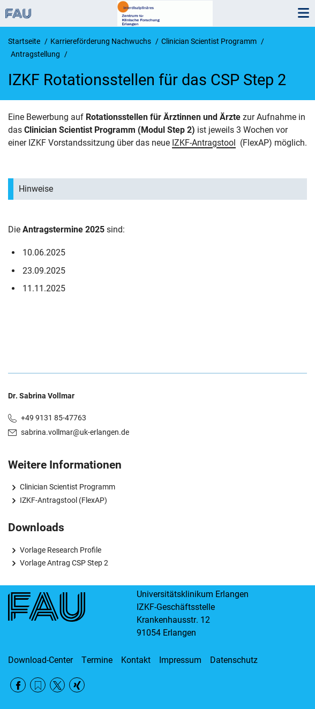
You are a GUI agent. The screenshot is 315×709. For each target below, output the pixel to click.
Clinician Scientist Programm (67, 486)
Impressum (180, 660)
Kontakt (136, 660)
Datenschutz (234, 660)
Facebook (18, 685)
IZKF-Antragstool (204, 143)
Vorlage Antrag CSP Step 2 (64, 563)
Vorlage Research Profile (60, 550)
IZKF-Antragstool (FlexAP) (63, 500)
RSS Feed (38, 685)
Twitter (57, 685)
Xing (77, 685)
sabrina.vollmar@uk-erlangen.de (75, 432)
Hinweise (36, 189)
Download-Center (40, 660)
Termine (96, 660)
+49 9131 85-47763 (53, 417)
